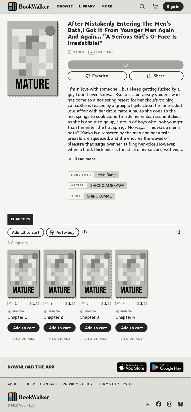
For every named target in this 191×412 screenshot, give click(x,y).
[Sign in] (173, 6)
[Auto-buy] (62, 232)
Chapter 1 (17, 317)
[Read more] (82, 158)
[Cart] (155, 6)
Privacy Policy (78, 384)
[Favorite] (97, 75)
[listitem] (107, 174)
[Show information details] (84, 232)
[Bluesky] (181, 404)
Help (30, 384)
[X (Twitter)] (148, 404)
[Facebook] (159, 404)
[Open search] (142, 6)
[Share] (156, 75)
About (13, 384)
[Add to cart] (23, 327)
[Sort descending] (178, 232)
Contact (49, 384)
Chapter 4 (125, 317)
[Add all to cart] (25, 232)
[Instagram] (170, 404)
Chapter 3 (89, 317)
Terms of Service (116, 384)
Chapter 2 (53, 317)
